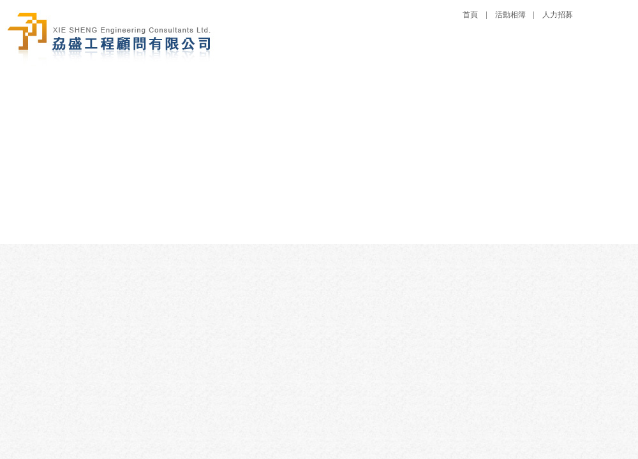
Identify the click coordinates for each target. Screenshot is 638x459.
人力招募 (557, 14)
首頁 (470, 14)
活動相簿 (510, 14)
